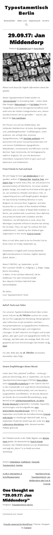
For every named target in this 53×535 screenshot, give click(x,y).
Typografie (35, 462)
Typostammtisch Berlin (26, 10)
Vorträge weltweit (32, 138)
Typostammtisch (9, 465)
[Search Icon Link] (26, 25)
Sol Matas (34, 104)
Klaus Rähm (42, 380)
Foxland (27, 527)
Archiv (45, 20)
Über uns (22, 20)
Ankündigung (15, 462)
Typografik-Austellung (18, 383)
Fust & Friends (33, 233)
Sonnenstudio (9, 101)
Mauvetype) (20, 104)
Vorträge (19, 465)
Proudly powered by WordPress (18, 524)
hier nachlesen (19, 118)
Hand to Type (38, 179)
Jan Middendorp (30, 175)
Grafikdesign (26, 462)
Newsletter (9, 20)
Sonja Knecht (39, 48)
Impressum (34, 20)
